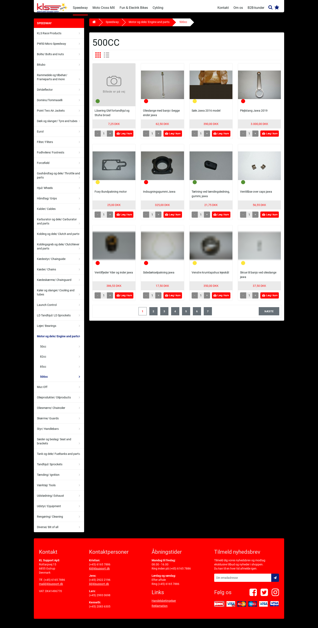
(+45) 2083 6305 (99, 609)
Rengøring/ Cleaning (50, 519)
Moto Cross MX (104, 8)
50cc (43, 349)
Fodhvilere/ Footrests (50, 155)
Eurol (40, 134)
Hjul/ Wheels (45, 191)
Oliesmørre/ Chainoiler (51, 411)
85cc (43, 369)
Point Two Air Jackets (51, 113)
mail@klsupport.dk (51, 587)
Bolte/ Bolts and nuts (50, 57)
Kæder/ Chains (46, 272)
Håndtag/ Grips (47, 201)
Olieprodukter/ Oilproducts (54, 400)
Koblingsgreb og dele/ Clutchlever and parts (58, 249)
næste (268, 314)
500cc (44, 379)
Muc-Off (42, 390)
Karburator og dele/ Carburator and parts (57, 224)
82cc (43, 359)
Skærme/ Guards (48, 421)
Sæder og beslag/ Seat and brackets (54, 444)
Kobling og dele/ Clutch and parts (58, 237)
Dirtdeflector (45, 92)
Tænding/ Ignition (48, 477)
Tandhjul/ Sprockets (49, 467)
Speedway (80, 8)
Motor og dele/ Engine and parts (58, 339)
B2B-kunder (256, 8)
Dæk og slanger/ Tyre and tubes (57, 124)
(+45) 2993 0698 (99, 598)
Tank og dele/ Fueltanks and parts (58, 457)
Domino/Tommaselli (49, 103)
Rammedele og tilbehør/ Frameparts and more (52, 80)
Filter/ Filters (45, 145)
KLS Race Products (49, 36)
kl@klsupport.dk (99, 571)
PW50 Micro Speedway (51, 46)
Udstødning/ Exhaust (50, 498)
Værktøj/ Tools (46, 488)
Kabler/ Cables (46, 212)
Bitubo (41, 67)
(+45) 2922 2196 (99, 583)
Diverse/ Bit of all (47, 530)
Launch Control (47, 308)
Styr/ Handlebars (48, 432)
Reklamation (160, 609)
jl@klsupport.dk (99, 587)
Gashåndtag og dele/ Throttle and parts (58, 178)
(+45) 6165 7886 (54, 583)
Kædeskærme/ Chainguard (54, 283)
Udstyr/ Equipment (49, 509)
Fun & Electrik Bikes (134, 8)
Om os (238, 8)
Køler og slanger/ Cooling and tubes (55, 295)
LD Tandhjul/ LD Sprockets (54, 318)
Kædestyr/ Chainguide (51, 262)
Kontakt (223, 8)
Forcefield (43, 166)
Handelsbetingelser (164, 603)
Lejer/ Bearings (46, 329)
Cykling (158, 8)
